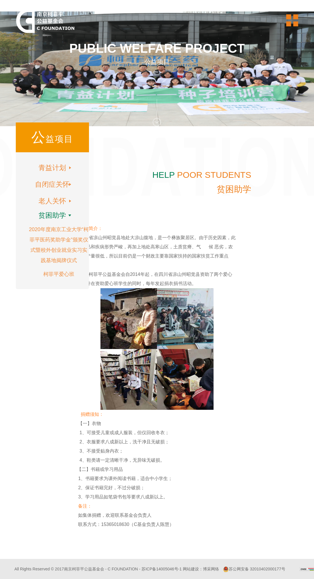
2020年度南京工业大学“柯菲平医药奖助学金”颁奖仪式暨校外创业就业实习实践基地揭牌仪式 (59, 245)
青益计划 (52, 167)
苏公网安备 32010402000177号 (254, 569)
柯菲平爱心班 (58, 274)
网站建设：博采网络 (201, 569)
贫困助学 (52, 215)
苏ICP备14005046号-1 (162, 569)
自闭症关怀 (52, 184)
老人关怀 (52, 201)
